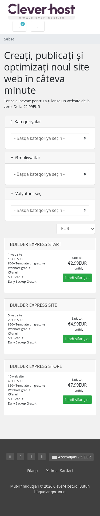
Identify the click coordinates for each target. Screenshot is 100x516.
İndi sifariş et (77, 277)
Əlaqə (32, 470)
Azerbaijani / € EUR (71, 456)
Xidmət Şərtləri (59, 470)
